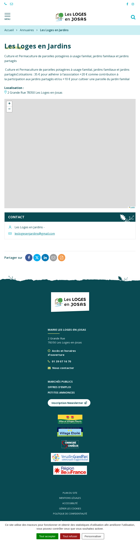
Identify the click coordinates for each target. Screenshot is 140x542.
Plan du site (70, 492)
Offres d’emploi (59, 387)
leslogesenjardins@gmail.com (35, 234)
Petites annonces (61, 392)
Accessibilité (70, 503)
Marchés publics (60, 381)
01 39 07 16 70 (59, 361)
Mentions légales (70, 498)
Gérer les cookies (70, 508)
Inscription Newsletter (69, 403)
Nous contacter (61, 368)
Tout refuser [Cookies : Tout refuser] (70, 536)
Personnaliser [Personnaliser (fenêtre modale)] (93, 536)
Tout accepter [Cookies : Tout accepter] (47, 536)
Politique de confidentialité (70, 513)
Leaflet (132, 207)
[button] (9, 104)
